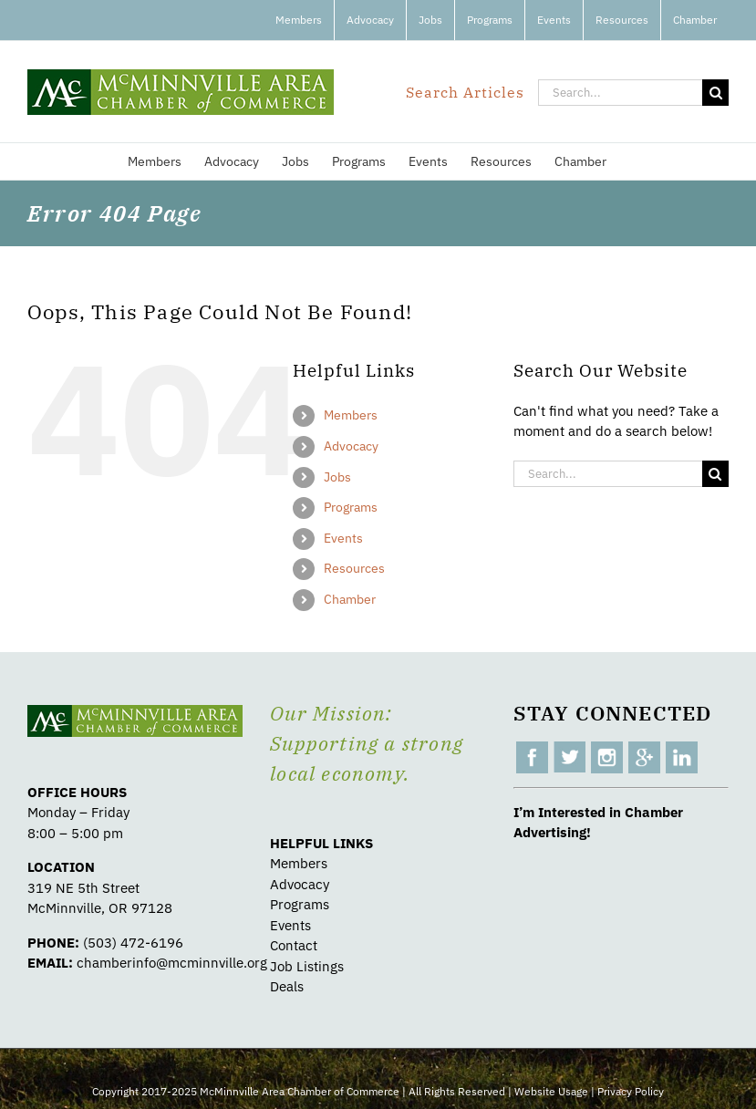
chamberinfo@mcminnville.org (172, 962)
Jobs (337, 477)
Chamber (350, 599)
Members (351, 415)
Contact (293, 945)
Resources (354, 568)
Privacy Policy (630, 1091)
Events (343, 538)
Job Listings (307, 966)
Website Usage (551, 1091)
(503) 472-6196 (133, 942)
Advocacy (351, 446)
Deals (287, 986)
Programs (351, 507)
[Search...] (620, 92)
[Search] (715, 92)
